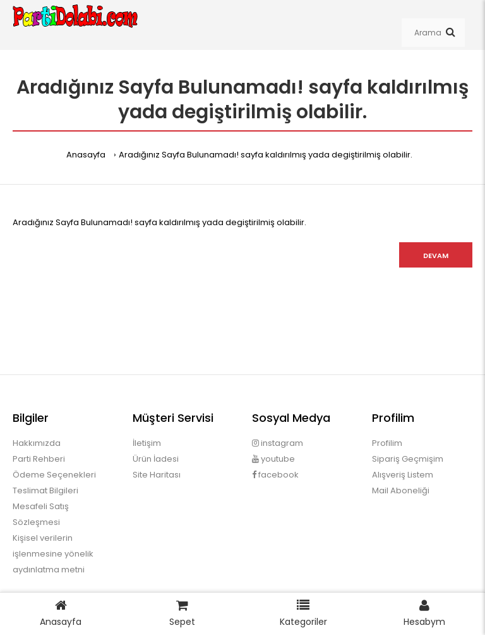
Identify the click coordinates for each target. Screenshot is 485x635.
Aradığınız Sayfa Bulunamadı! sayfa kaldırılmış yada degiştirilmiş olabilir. (265, 155)
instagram (277, 443)
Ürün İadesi (156, 459)
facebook (275, 475)
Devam (435, 255)
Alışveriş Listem (402, 475)
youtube (273, 459)
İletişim (147, 443)
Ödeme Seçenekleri (54, 475)
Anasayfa (85, 155)
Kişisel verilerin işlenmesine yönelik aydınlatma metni (53, 554)
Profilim (387, 443)
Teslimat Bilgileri (45, 490)
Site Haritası (157, 475)
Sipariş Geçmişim (407, 459)
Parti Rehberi (39, 459)
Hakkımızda (37, 443)
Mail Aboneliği (400, 490)
